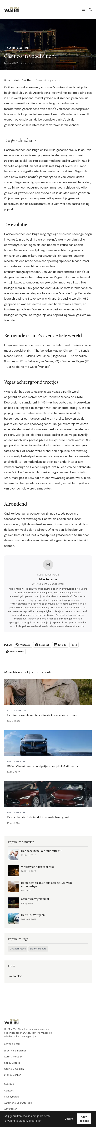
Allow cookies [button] (84, 1118)
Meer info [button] (35, 1120)
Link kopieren (15, 651)
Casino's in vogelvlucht (35, 899)
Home (7, 80)
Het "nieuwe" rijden (33, 915)
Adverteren (10, 1108)
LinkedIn (60, 644)
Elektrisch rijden (18, 948)
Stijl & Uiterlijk (12, 1062)
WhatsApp (23, 644)
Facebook (42, 644)
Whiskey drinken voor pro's (37, 867)
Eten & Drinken (12, 1074)
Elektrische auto (38, 948)
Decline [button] (69, 1118)
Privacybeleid (11, 1096)
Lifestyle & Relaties (15, 1050)
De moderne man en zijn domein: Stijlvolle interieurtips (46, 884)
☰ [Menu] (83, 9)
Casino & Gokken (23, 80)
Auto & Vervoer (13, 1056)
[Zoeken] (90, 9)
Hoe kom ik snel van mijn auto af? (41, 851)
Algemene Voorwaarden (18, 1102)
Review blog (15, 975)
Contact (9, 1090)
